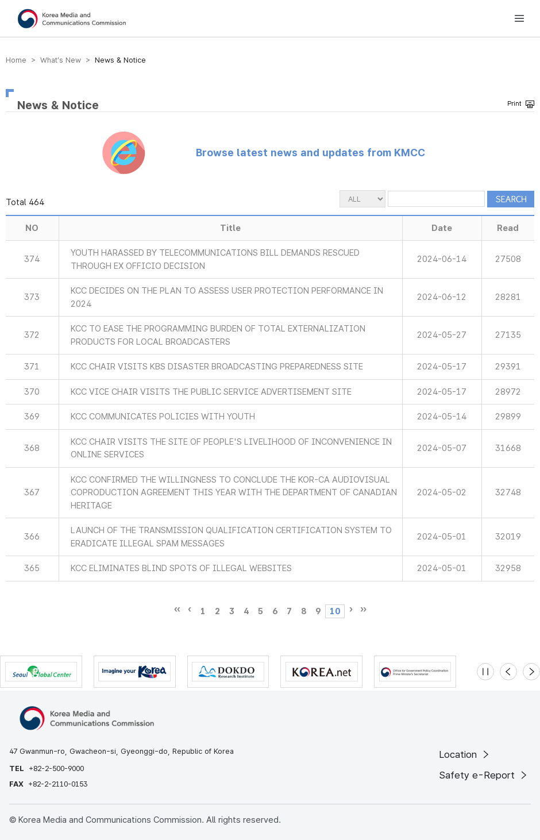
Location (465, 754)
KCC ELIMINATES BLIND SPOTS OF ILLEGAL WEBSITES (181, 568)
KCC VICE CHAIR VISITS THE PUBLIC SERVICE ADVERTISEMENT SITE (211, 392)
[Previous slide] (508, 671)
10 (335, 611)
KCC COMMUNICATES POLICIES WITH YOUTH (163, 416)
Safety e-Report (484, 775)
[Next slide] (531, 671)
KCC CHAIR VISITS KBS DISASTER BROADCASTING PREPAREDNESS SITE (217, 366)
